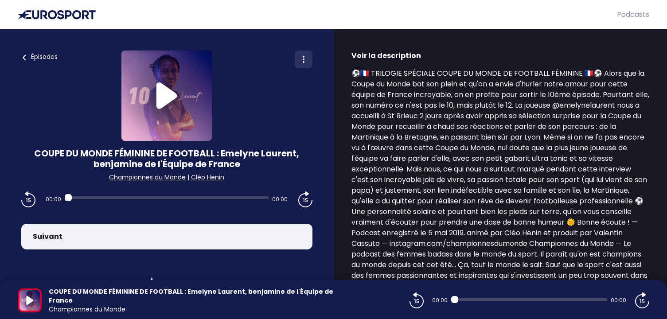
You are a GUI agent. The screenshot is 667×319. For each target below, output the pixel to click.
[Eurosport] (317, 14)
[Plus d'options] (303, 59)
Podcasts (633, 14)
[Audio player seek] (167, 197)
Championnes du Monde (147, 177)
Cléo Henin (207, 177)
